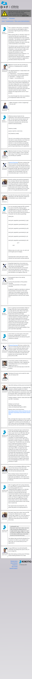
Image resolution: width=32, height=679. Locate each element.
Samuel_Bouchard (13, 162)
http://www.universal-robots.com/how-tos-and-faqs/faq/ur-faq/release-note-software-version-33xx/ (19, 412)
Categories (4, 18)
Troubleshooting (10, 21)
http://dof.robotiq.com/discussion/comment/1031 (20, 385)
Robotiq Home (14, 561)
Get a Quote (14, 566)
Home (3, 21)
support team (25, 15)
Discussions (12, 18)
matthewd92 (13, 526)
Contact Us (14, 564)
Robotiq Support (13, 568)
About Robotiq (14, 563)
